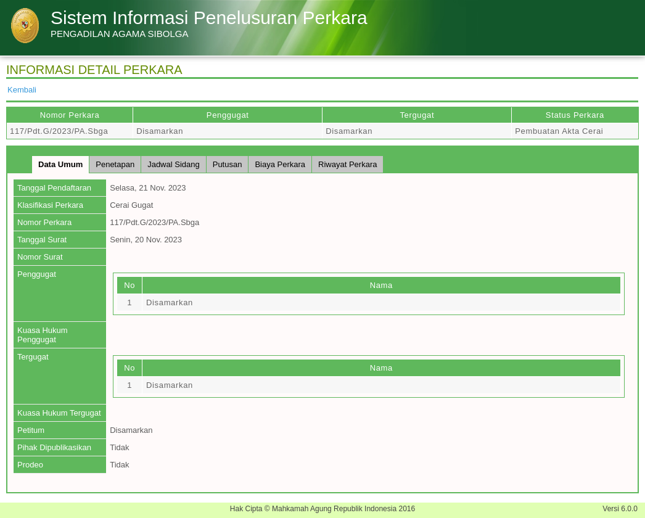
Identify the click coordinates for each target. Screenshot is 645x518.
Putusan (227, 164)
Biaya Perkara (280, 164)
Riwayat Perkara (347, 164)
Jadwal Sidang (173, 164)
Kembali (21, 89)
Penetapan (115, 164)
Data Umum (60, 164)
